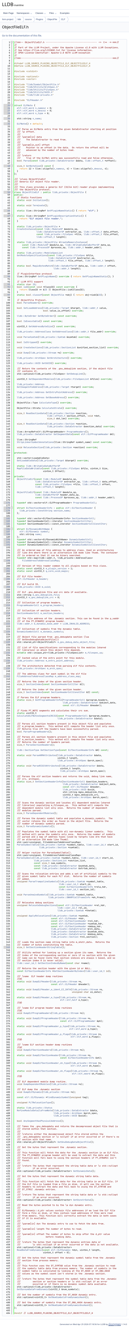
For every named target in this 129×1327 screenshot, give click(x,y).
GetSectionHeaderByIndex (69, 971)
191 (7, 542)
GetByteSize (33, 166)
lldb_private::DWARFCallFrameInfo (69, 897)
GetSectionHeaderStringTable (43, 947)
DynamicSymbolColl (80, 539)
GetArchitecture (57, 358)
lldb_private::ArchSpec (31, 358)
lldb (19, 19)
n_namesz (40, 108)
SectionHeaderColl (83, 518)
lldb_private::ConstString (35, 510)
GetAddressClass (62, 331)
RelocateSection (33, 447)
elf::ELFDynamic (29, 531)
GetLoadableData (27, 460)
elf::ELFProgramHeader (95, 434)
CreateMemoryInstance (73, 242)
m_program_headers (51, 605)
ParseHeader (31, 302)
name (37, 534)
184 (7, 523)
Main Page (8, 13)
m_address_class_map (67, 676)
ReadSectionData (36, 413)
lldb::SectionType (28, 750)
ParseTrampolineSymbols (43, 881)
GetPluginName (46, 276)
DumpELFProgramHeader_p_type (50, 1026)
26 (7, 108)
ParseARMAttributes (44, 755)
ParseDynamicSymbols (38, 826)
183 (7, 521)
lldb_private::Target (56, 308)
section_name (61, 510)
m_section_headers (51, 613)
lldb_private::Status (39, 1107)
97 (7, 294)
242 (7, 676)
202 (7, 571)
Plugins (39, 19)
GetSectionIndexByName (51, 963)
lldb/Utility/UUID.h (39, 92)
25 (7, 105)
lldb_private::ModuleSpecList (44, 252)
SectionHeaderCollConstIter (89, 523)
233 (7, 652)
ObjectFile (52, 19)
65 (7, 210)
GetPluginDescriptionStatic (64, 215)
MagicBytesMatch (42, 265)
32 (7, 123)
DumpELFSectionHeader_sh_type (51, 1063)
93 (7, 284)
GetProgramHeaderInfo (48, 700)
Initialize (39, 200)
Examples (65, 13)
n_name (36, 118)
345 (7, 947)
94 (7, 286)
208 (7, 586)
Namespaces (24, 13)
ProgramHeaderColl (84, 502)
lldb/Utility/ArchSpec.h (42, 87)
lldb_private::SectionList (59, 347)
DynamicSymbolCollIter (78, 542)
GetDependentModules (41, 379)
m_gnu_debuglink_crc (41, 597)
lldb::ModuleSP (53, 229)
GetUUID (46, 363)
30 (7, 118)
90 (7, 276)
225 (7, 631)
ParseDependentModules (40, 813)
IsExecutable (31, 321)
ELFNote (28, 105)
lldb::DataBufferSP (65, 265)
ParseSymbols (25, 857)
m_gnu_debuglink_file (46, 594)
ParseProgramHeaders (36, 731)
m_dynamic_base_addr (46, 623)
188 (7, 534)
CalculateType (47, 402)
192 (7, 544)
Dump (26, 352)
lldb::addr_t (76, 247)
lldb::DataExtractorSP (50, 231)
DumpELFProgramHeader (46, 1018)
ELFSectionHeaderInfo (39, 508)
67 (7, 215)
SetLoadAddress (33, 308)
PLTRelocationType (40, 1102)
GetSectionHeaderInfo (48, 781)
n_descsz (40, 110)
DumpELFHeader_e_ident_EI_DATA (52, 989)
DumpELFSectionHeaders (37, 1049)
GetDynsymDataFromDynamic (32, 1289)
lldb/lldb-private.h (39, 94)
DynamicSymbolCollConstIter (89, 544)
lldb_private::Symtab (52, 337)
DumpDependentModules (37, 1084)
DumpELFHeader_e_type (46, 997)
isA (25, 286)
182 (7, 518)
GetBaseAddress (55, 397)
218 (7, 613)
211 (7, 594)
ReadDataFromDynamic (29, 1250)
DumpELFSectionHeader (46, 1055)
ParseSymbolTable (27, 844)
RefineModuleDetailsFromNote (34, 1110)
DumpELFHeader (41, 981)
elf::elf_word (25, 108)
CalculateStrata (51, 408)
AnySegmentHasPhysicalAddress (42, 1120)
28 (7, 113)
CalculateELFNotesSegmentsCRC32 (36, 715)
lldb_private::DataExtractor (57, 160)
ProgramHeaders (76, 431)
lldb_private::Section (61, 413)
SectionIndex (34, 684)
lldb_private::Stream (43, 352)
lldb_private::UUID (28, 363)
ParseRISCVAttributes (46, 765)
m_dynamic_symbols (51, 631)
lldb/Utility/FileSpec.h (42, 89)
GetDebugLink (74, 373)
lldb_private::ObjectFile (68, 192)
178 (7, 508)
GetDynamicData (82, 1171)
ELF (63, 19)
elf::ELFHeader (26, 579)
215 (7, 605)
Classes (40, 13)
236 (7, 660)
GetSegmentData (63, 434)
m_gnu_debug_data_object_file (75, 642)
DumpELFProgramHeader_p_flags (51, 1034)
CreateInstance (26, 229)
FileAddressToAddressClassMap (40, 560)
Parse (27, 160)
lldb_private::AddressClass (34, 331)
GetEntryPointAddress (59, 392)
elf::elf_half (68, 999)
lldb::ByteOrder (27, 315)
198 (7, 560)
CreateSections (33, 347)
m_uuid (46, 586)
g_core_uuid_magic (57, 571)
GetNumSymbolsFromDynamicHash (66, 1297)
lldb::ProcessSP (40, 247)
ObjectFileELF (30, 192)
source (28, 19)
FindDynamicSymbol (58, 1097)
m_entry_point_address (59, 660)
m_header (42, 579)
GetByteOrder (46, 315)
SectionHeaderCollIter (78, 521)
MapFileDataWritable (29, 468)
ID (34, 284)
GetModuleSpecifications (32, 255)
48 (7, 166)
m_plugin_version (56, 568)
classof (37, 294)
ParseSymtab (31, 337)
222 (7, 623)
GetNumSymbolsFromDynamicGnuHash (68, 1305)
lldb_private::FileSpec (58, 234)
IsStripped (30, 342)
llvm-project (7, 19)
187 (7, 531)
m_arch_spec (54, 668)
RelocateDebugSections (42, 905)
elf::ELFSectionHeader (79, 508)
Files (52, 13)
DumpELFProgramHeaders (37, 1013)
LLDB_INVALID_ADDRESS (76, 623)
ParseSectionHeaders (38, 744)
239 (7, 668)
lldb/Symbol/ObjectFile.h (43, 84)
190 (7, 539)
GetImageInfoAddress (29, 387)
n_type (39, 113)
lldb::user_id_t (96, 844)
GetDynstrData (81, 1199)
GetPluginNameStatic (59, 210)
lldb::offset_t (94, 160)
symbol (44, 531)
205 (7, 579)
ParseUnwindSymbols (35, 894)
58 (7, 192)
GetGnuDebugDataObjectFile (73, 1142)
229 (7, 642)
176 (7, 502)
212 (7, 597)
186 (7, 529)
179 (7, 510)
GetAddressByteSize (40, 326)
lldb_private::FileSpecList (72, 379)
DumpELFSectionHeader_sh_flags (52, 1071)
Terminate (38, 205)
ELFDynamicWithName (38, 529)
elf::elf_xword (81, 1073)
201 (7, 568)
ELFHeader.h (34, 100)
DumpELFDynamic (33, 1092)
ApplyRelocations (39, 915)
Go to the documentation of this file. (22, 35)
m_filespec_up (93, 652)
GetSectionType (49, 750)
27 (7, 110)
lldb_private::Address (31, 384)
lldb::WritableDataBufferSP (82, 244)
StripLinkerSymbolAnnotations (35, 442)
